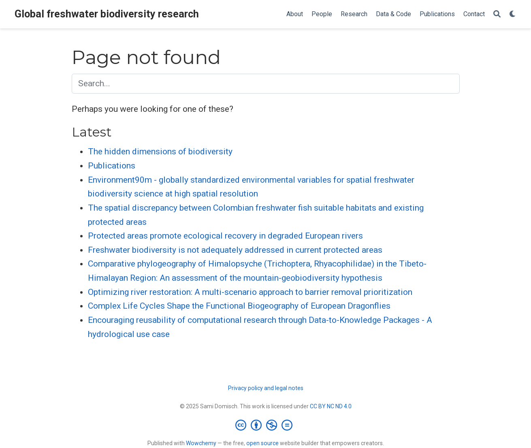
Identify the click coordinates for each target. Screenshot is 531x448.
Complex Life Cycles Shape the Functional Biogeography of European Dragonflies (239, 306)
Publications (111, 166)
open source (262, 443)
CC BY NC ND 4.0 (331, 406)
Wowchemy (201, 443)
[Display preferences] (512, 14)
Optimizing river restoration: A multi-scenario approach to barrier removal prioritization (250, 292)
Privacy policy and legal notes (265, 388)
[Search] (497, 14)
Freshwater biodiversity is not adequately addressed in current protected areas (235, 250)
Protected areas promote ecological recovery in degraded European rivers (225, 236)
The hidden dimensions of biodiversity (160, 151)
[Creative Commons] (265, 425)
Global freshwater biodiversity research (107, 14)
